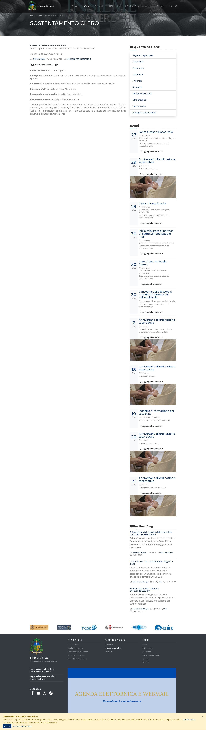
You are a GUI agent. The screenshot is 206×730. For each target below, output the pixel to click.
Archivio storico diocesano (78, 652)
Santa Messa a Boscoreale (156, 131)
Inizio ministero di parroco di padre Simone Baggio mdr (156, 233)
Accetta (7, 726)
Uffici (111, 6)
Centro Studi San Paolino (77, 659)
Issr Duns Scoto (74, 644)
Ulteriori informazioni (22, 726)
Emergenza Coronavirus (144, 112)
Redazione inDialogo (140, 582)
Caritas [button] (162, 6)
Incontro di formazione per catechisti (156, 412)
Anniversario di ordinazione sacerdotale (157, 161)
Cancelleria (138, 61)
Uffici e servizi (147, 648)
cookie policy (189, 719)
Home (32, 15)
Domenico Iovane (139, 552)
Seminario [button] (147, 6)
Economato (138, 68)
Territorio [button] (101, 6)
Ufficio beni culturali (142, 93)
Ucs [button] (119, 6)
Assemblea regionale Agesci (152, 263)
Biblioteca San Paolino (76, 655)
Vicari (144, 644)
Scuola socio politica (75, 648)
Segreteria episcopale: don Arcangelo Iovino (42, 677)
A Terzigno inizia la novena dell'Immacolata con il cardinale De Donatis (151, 533)
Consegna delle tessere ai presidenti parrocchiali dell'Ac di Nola (155, 294)
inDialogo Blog (132, 6)
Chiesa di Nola (41, 6)
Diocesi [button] (77, 6)
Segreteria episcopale (143, 55)
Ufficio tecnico (139, 99)
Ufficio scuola (139, 106)
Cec (160, 582)
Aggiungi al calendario (150, 151)
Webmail (145, 662)
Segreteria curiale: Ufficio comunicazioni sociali (42, 670)
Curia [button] (89, 6)
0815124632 (39, 58)
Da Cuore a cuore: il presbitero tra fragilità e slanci (151, 563)
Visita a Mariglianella (152, 203)
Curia (40, 15)
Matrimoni (138, 74)
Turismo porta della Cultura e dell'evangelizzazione (144, 589)
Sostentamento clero (113, 648)
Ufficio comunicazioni (150, 655)
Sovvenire (137, 87)
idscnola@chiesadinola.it (79, 58)
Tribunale (137, 80)
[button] (42, 65)
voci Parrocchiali (166, 552)
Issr (170, 6)
